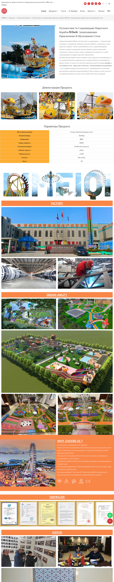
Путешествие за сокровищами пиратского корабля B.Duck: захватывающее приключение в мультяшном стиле (67, 18)
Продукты (12, 18)
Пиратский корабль (24, 18)
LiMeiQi (3, 18)
